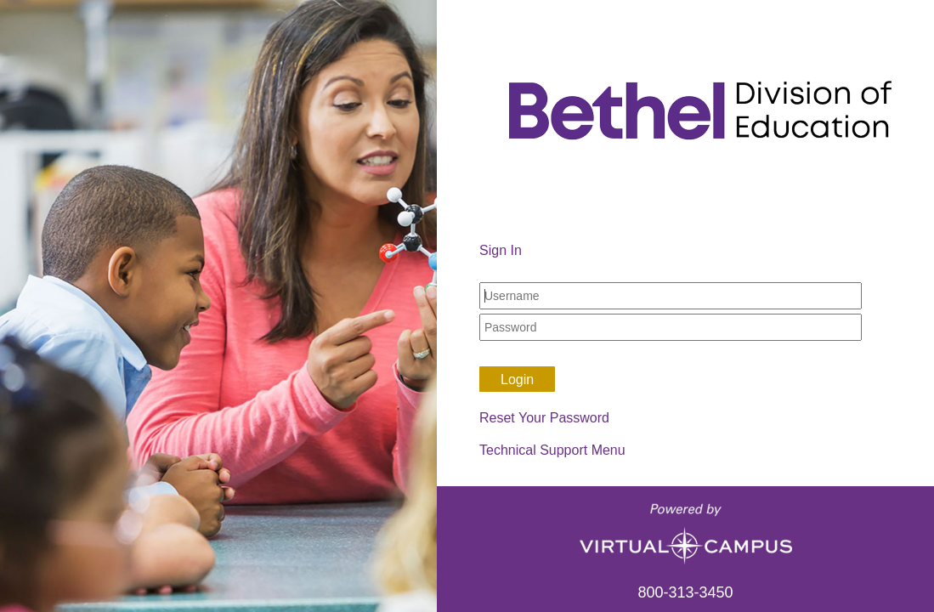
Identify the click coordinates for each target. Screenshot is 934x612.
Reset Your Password (544, 418)
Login (517, 379)
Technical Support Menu (552, 450)
